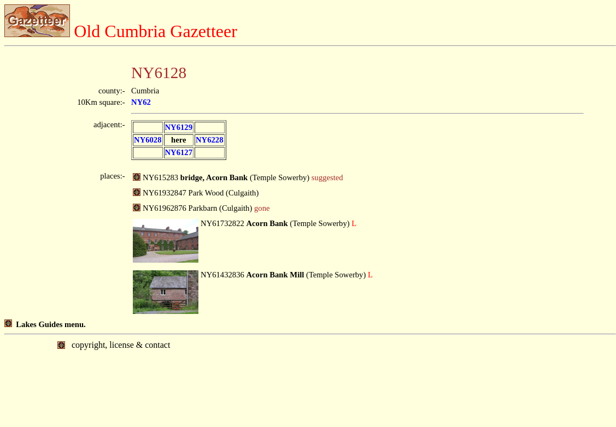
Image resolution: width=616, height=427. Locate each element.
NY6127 (178, 152)
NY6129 (178, 127)
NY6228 (209, 139)
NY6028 (147, 139)
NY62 (141, 102)
